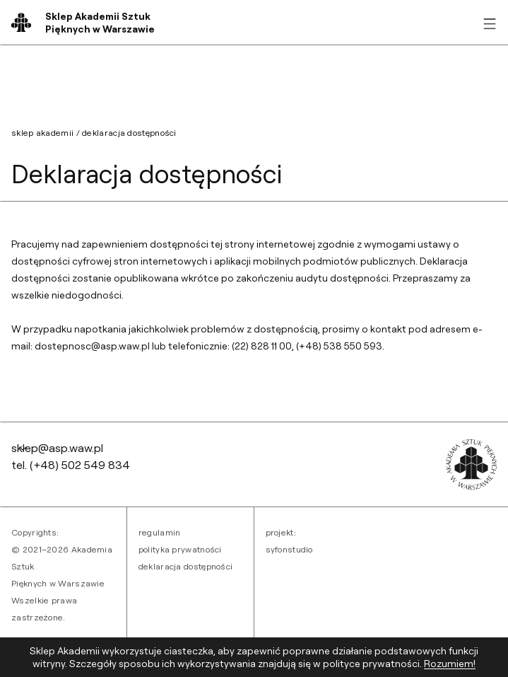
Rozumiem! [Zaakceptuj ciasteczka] (449, 663)
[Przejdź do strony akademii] (471, 464)
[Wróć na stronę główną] (100, 22)
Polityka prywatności (180, 549)
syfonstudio (289, 549)
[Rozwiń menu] (490, 23)
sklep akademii (42, 132)
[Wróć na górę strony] (22, 447)
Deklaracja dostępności (185, 566)
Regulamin (159, 532)
